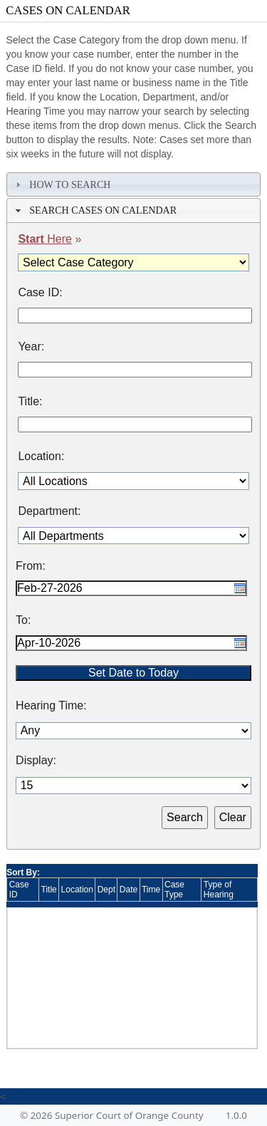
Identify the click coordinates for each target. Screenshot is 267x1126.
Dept (106, 890)
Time (151, 890)
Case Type (174, 890)
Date (128, 890)
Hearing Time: (51, 705)
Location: (41, 456)
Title (49, 890)
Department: (49, 511)
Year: (31, 347)
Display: (36, 760)
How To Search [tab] (61, 184)
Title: (30, 401)
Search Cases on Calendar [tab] (94, 210)
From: (31, 566)
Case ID (19, 890)
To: (23, 620)
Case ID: (40, 292)
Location (77, 890)
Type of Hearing (219, 890)
